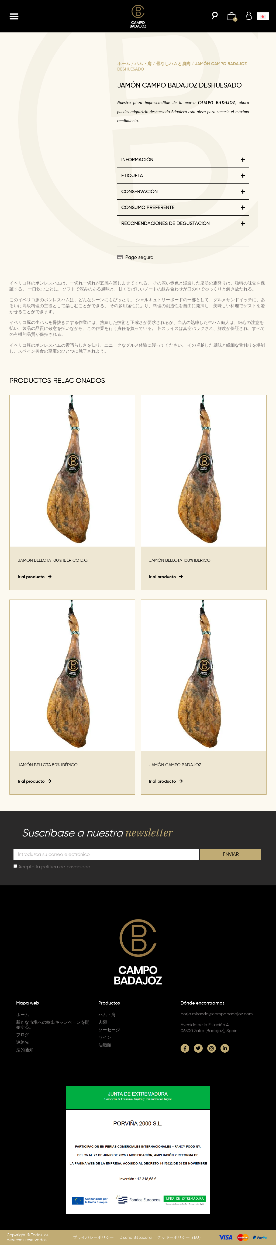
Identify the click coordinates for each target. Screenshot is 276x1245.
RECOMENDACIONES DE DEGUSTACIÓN (165, 223)
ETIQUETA (132, 176)
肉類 (102, 1022)
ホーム (123, 63)
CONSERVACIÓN (139, 192)
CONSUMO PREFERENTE (148, 207)
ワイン (104, 1037)
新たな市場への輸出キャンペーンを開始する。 (52, 1025)
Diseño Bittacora (135, 1237)
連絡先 (22, 1042)
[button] (14, 16)
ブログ (22, 1034)
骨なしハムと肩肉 (173, 63)
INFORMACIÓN (137, 160)
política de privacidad (65, 866)
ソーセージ (109, 1029)
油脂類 (104, 1044)
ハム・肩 (143, 63)
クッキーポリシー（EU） (180, 1237)
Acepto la (54, 866)
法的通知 (24, 1049)
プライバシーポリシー (93, 1237)
